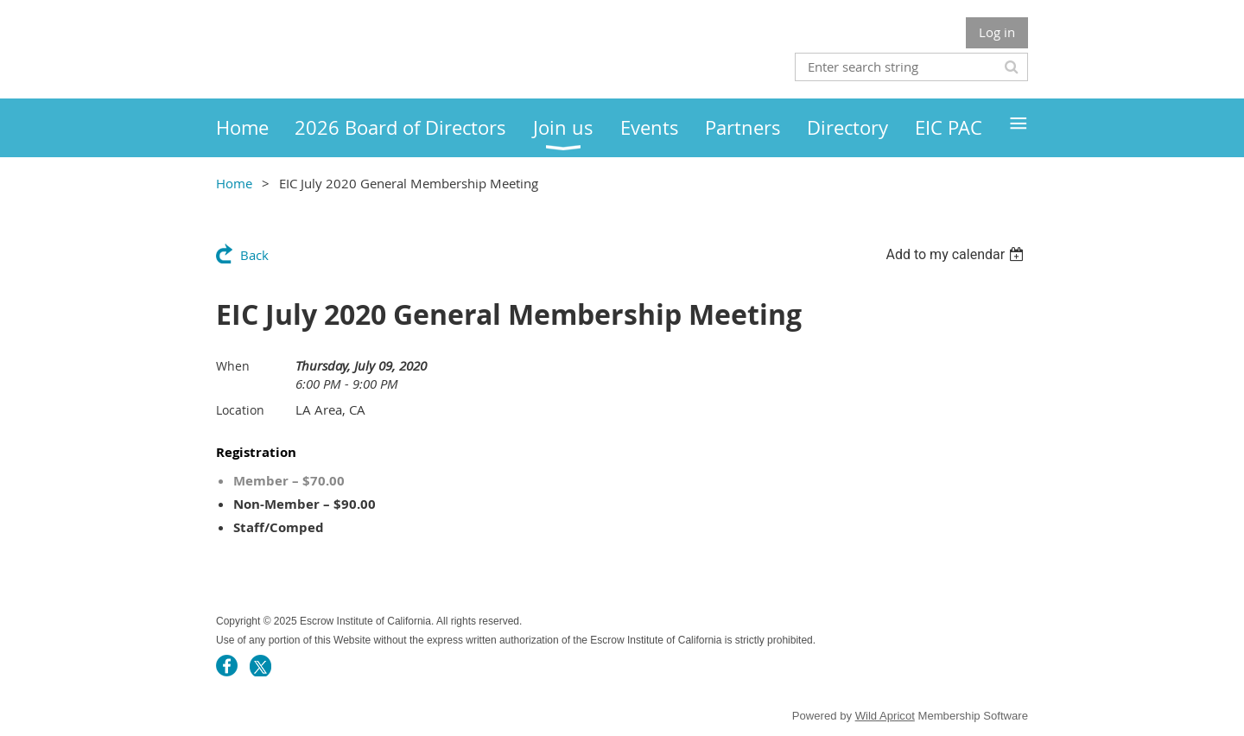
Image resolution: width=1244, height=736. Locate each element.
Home (234, 183)
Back (254, 254)
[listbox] (956, 254)
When (233, 366)
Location (240, 410)
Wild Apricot (885, 715)
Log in (997, 32)
